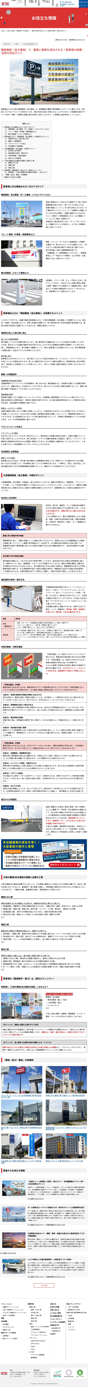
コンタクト (71, 1329)
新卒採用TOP (56, 1328)
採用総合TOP (54, 1325)
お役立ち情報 (11, 31)
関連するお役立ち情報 (11, 177)
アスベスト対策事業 (37, 1354)
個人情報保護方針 (56, 1316)
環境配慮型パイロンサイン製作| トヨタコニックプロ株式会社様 (66, 1128)
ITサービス (33, 1338)
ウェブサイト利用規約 (57, 1322)
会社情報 (4, 1321)
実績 (2, 1318)
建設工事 (32, 1307)
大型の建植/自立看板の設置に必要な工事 (18, 160)
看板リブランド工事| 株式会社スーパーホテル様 (64, 1161)
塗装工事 (34, 1321)
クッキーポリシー (56, 1319)
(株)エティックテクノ (73, 1304)
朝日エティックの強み (10, 1338)
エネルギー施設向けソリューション (15, 1312)
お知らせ (53, 1304)
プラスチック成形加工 (38, 1332)
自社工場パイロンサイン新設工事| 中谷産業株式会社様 (21, 1128)
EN (57, 6)
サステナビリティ (9, 1327)
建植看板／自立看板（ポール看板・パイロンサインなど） (27, 129)
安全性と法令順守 (13, 150)
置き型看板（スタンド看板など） (19, 134)
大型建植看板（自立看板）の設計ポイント (18, 148)
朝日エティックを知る (8, 1332)
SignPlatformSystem (38, 1340)
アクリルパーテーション (39, 1335)
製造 (30, 1324)
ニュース (71, 1327)
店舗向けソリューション (11, 1307)
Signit (33, 1346)
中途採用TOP (56, 1331)
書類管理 (34, 1357)
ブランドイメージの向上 (15, 143)
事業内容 (31, 1304)
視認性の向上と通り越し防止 (17, 138)
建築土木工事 (11, 162)
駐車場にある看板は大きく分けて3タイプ (18, 127)
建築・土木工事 (36, 1309)
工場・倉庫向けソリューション (13, 1309)
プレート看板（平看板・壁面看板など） (21, 131)
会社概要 (6, 1324)
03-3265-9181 (67, 2)
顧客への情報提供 (13, 141)
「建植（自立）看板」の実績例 (14, 174)
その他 (31, 1352)
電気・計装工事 (36, 1315)
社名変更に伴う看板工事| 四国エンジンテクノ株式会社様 (21, 1162)
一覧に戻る (44, 1285)
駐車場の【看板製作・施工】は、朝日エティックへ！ (22, 170)
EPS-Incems (35, 1343)
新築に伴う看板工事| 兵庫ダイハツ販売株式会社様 (65, 1095)
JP (57, 4)
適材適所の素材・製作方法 (16, 153)
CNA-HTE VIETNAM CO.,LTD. (76, 1312)
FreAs (33, 1349)
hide (28, 123)
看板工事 (10, 165)
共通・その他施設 (9, 1315)
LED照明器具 (35, 1329)
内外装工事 (34, 1312)
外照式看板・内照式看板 (15, 155)
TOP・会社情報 (73, 1307)
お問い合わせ (54, 1310)
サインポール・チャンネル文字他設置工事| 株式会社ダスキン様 (21, 1096)
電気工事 (10, 167)
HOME (3, 31)
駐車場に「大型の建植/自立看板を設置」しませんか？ (26, 172)
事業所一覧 (6, 1330)
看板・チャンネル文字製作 (40, 1326)
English (53, 1333)
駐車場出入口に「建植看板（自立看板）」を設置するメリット (25, 136)
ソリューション (6, 1304)
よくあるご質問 (55, 1313)
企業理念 (6, 1335)
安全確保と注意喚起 (14, 146)
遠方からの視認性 (13, 158)
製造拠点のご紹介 (74, 1309)
